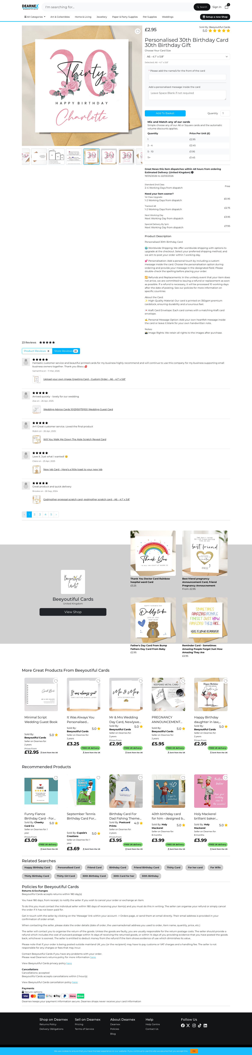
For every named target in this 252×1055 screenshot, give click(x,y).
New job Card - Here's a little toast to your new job (72, 469)
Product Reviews (37, 351)
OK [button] (194, 1051)
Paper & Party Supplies (125, 16)
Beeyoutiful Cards (219, 27)
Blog (113, 1033)
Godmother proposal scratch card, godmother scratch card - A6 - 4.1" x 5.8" (86, 499)
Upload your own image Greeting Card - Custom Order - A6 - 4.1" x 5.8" (84, 379)
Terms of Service (84, 1029)
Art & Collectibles (60, 16)
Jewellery (102, 16)
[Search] (117, 7)
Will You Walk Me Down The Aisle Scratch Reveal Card (74, 439)
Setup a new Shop (215, 16)
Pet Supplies (150, 16)
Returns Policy (48, 1024)
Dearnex (115, 1024)
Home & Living (83, 16)
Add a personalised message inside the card (174, 87)
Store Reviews (66, 351)
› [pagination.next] (56, 514)
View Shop (73, 612)
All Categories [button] (33, 16)
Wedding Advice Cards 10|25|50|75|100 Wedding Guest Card (78, 409)
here (93, 957)
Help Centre (153, 1024)
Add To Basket (165, 113)
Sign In (216, 7)
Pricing (79, 1024)
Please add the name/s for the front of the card (177, 70)
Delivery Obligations (51, 1029)
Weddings (167, 16)
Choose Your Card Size (158, 50)
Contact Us (152, 1029)
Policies (114, 1029)
